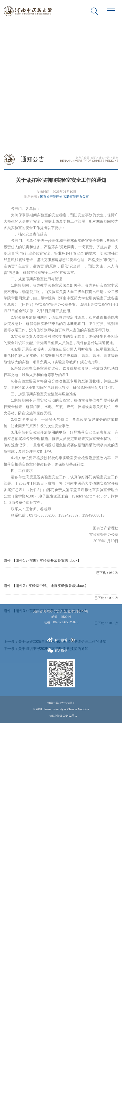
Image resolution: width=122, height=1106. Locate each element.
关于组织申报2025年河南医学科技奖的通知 (53, 885)
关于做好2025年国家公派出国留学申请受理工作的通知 (62, 878)
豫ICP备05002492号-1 (63, 706)
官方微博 (57, 631)
